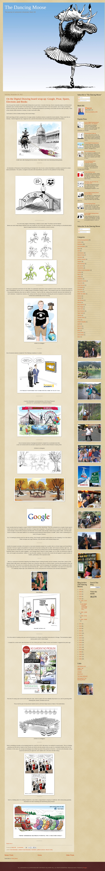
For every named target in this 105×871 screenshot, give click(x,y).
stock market (81, 334)
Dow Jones (80, 291)
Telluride (80, 315)
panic (79, 330)
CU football (80, 287)
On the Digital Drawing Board (91, 143)
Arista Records (81, 285)
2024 (80, 594)
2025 (80, 591)
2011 (80, 647)
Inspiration (80, 278)
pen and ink (80, 265)
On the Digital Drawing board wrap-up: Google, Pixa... (83, 606)
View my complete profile (91, 112)
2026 (80, 589)
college (79, 276)
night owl (80, 328)
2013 (80, 642)
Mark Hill (89, 108)
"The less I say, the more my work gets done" (91, 182)
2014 (80, 640)
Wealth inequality (82, 321)
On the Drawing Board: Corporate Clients (90, 161)
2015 (80, 637)
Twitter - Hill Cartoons (80, 669)
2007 (80, 656)
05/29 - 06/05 (84, 619)
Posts (80, 97)
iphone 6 (80, 326)
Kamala (79, 302)
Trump (79, 319)
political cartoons (41, 849)
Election (79, 296)
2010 (80, 649)
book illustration (14, 849)
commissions (81, 253)
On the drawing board (89, 172)
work (79, 250)
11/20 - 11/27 (84, 600)
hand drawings (81, 263)
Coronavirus (80, 268)
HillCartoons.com (82, 666)
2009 (80, 652)
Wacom (79, 274)
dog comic (80, 283)
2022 (80, 598)
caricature (80, 257)
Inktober (80, 298)
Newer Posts (9, 855)
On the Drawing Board (89, 151)
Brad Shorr (80, 674)
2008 (80, 654)
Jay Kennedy (81, 300)
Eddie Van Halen (82, 293)
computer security (82, 281)
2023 (80, 596)
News (79, 248)
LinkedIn (80, 672)
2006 (80, 659)
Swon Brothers (81, 311)
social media (81, 332)
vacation (80, 261)
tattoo (79, 336)
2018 (80, 630)
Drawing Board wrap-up (90, 133)
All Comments (82, 100)
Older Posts (70, 855)
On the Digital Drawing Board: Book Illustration (91, 193)
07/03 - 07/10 (84, 615)
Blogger (85, 867)
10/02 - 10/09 (84, 612)
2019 (80, 628)
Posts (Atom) (14, 858)
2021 (80, 623)
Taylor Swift (80, 313)
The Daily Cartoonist (82, 676)
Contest (79, 272)
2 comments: (20, 847)
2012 (80, 644)
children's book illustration (24, 849)
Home (40, 855)
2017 (80, 633)
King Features (81, 304)
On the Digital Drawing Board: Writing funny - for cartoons (91, 123)
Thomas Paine (81, 317)
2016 (80, 635)
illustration (33, 849)
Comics (79, 242)
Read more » (9, 843)
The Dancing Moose (25, 7)
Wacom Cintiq (49, 849)
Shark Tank (80, 308)
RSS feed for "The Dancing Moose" (82, 679)
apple (79, 324)
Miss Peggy (80, 306)
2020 (80, 626)
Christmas (80, 289)
